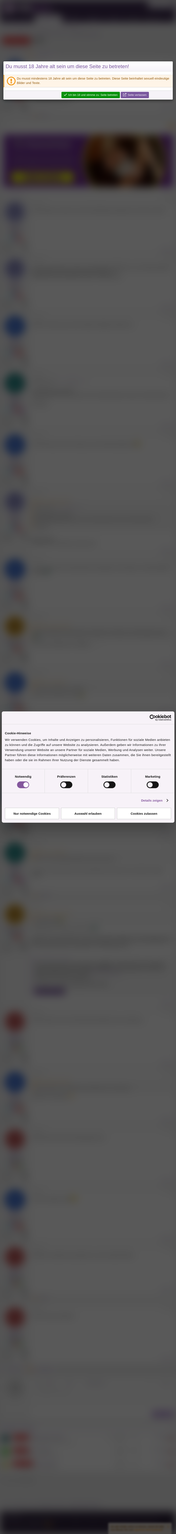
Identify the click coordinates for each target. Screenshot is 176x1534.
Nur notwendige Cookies (32, 813)
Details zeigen (151, 800)
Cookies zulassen (144, 813)
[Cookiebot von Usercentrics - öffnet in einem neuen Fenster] (152, 717)
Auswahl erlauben (87, 813)
